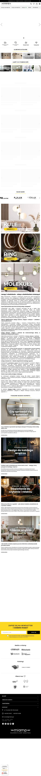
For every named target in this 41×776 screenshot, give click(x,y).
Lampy (24, 7)
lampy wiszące (30, 336)
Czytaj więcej (4, 435)
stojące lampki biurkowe (16, 348)
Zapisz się (33, 632)
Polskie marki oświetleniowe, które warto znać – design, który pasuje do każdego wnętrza (19, 466)
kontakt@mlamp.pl (9, 717)
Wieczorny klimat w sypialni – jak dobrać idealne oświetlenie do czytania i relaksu (19, 504)
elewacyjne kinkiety (35, 369)
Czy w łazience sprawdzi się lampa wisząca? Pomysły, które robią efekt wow (20, 427)
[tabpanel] (20, 24)
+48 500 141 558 (17, 713)
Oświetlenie (35, 7)
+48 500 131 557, (8, 713)
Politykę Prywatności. (29, 635)
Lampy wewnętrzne (5, 7)
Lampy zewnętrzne (16, 7)
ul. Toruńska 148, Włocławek (11, 710)
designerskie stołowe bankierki (32, 348)
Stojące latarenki (35, 368)
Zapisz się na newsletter (20, 626)
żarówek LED (30, 357)
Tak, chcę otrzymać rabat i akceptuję (21, 636)
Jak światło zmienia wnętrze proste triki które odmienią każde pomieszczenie (19, 544)
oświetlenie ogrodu (13, 363)
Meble (29, 7)
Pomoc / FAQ (12, 389)
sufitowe (37, 336)
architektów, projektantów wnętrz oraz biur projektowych (15, 329)
